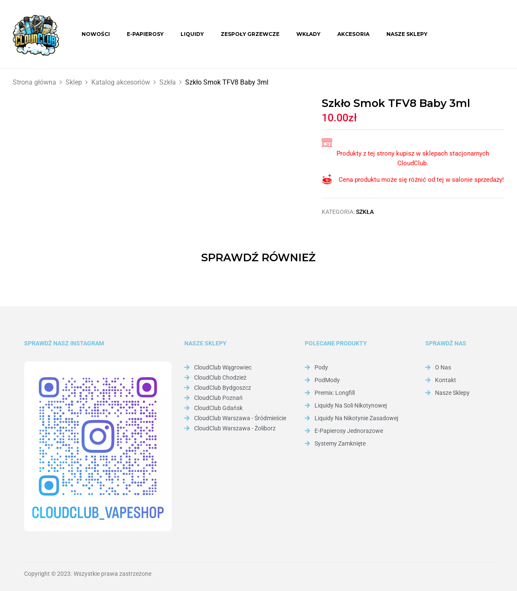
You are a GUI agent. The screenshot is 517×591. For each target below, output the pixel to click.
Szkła (167, 82)
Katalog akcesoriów (120, 82)
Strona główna (34, 82)
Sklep (74, 82)
